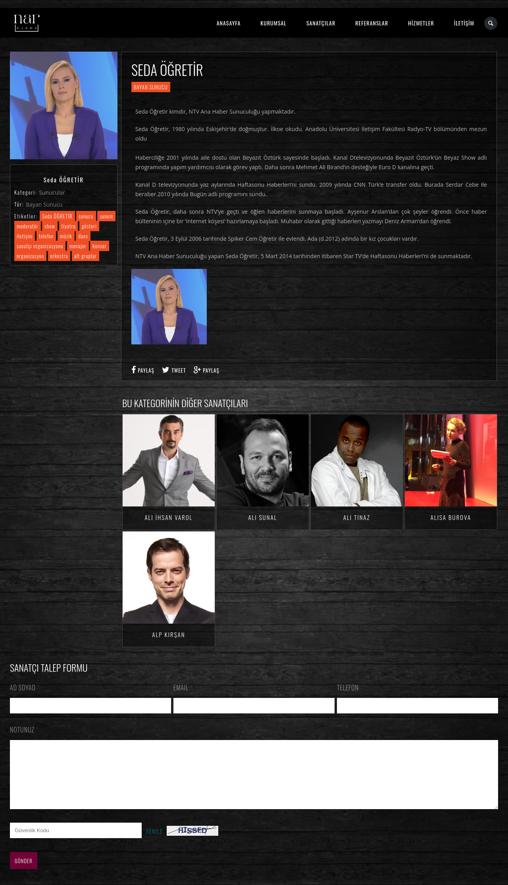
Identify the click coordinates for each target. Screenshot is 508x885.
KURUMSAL (273, 23)
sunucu (86, 216)
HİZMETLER (421, 23)
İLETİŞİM (464, 23)
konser (99, 246)
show (49, 226)
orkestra (59, 256)
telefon (46, 236)
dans (83, 236)
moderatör (27, 226)
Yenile (154, 843)
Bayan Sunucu (44, 204)
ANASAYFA (229, 23)
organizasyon (30, 256)
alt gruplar (85, 256)
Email (183, 687)
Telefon (348, 687)
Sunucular (52, 192)
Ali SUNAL (262, 517)
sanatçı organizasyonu (40, 246)
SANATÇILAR (320, 23)
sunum (106, 216)
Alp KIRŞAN (168, 634)
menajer (78, 246)
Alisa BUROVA (451, 517)
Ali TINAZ (356, 517)
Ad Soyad (25, 687)
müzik (66, 236)
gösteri (89, 226)
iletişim (25, 236)
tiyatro (69, 226)
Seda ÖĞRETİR (57, 216)
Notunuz (24, 729)
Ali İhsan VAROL (168, 517)
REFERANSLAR (371, 23)
